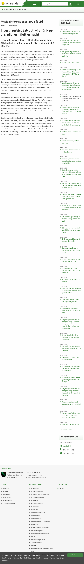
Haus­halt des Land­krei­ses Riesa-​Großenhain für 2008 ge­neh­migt (71, 348)
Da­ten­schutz (7, 497)
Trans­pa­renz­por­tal (36, 542)
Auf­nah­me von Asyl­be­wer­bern (40, 494)
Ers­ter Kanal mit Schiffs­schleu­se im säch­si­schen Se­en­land (70, 337)
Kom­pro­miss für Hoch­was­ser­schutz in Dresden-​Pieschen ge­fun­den (71, 415)
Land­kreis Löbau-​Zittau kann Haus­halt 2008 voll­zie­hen (71, 311)
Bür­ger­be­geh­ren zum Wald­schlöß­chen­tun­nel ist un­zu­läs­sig (71, 230)
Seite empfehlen (62, 484)
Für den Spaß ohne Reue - (71, 63)
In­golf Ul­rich (67, 446)
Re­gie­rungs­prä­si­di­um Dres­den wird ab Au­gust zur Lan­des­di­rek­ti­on (71, 161)
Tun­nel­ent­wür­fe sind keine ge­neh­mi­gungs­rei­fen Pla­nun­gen (71, 380)
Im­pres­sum (6, 494)
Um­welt (33, 546)
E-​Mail (62, 488)
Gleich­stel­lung (35, 515)
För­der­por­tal (34, 509)
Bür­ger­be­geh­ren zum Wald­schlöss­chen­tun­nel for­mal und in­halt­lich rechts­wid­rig (71, 123)
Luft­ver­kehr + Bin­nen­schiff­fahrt (40, 533)
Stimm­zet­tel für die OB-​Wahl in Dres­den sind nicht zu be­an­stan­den (71, 208)
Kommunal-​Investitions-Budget (40, 527)
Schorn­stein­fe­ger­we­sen (38, 540)
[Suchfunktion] (55, 4)
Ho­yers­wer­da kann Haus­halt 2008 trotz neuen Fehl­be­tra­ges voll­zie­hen (71, 290)
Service (3, 484)
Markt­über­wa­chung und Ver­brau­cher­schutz (42, 550)
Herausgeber (6, 469)
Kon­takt (5, 491)
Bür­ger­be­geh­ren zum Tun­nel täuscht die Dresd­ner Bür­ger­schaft (71, 368)
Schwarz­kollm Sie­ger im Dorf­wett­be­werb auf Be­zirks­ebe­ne (71, 250)
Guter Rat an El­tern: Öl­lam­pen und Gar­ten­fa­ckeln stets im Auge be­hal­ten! (71, 197)
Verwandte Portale (35, 484)
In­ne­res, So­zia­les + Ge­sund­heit (40, 521)
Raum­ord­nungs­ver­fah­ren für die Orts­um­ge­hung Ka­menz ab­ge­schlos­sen (71, 185)
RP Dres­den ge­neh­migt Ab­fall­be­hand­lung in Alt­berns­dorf (71, 219)
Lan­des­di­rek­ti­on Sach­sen (15, 10)
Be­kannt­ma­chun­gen (37, 503)
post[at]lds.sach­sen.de (39, 477)
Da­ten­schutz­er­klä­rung (50, 555)
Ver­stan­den (75, 555)
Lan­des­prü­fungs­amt (37, 531)
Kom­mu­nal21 (35, 524)
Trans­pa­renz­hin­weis (9, 503)
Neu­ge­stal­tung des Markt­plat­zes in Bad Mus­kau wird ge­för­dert (71, 54)
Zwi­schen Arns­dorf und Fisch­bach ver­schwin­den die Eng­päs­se (71, 43)
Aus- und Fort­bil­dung (37, 491)
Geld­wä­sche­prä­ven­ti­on (38, 512)
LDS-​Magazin (35, 488)
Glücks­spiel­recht (36, 518)
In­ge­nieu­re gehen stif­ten (70, 424)
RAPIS (33, 536)
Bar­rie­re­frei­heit (7, 500)
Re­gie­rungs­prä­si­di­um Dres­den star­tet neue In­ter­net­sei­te (71, 404)
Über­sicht (6, 488)
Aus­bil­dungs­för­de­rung (37, 497)
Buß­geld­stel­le (35, 506)
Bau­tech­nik (34, 500)
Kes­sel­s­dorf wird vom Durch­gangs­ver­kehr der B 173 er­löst (71, 270)
